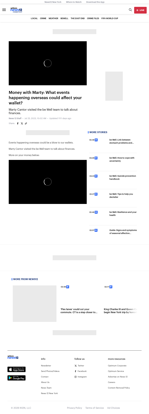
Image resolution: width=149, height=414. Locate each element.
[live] (140, 10)
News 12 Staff (15, 118)
